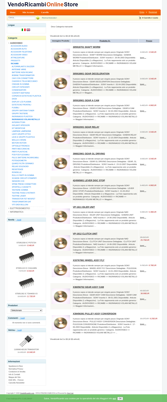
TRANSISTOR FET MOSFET (22, 199)
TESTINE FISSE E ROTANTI (22, 193)
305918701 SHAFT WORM (86, 47)
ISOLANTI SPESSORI (20, 125)
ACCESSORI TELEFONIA (21, 52)
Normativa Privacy (16, 369)
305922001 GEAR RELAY (86, 127)
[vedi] (18, 220)
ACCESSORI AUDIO (19, 46)
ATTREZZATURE (17, 58)
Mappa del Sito (15, 377)
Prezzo (149, 41)
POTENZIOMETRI (18, 160)
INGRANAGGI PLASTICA (21, 116)
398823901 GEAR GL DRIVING (89, 153)
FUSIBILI (14, 108)
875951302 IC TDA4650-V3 (26, 293)
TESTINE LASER (18, 196)
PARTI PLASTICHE (19, 152)
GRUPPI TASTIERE (19, 113)
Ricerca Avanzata (49, 18)
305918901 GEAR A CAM (86, 100)
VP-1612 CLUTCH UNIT (85, 233)
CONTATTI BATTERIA (20, 93)
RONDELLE (16, 172)
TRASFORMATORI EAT (20, 202)
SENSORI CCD (17, 181)
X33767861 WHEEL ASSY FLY (88, 260)
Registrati (153, 12)
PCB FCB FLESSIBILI (20, 155)
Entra (142, 12)
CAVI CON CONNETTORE (21, 78)
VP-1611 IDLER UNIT (84, 207)
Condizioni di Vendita (17, 372)
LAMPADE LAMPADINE (20, 131)
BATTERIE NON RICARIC (21, 72)
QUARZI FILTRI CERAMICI (22, 163)
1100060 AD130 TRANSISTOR (26, 348)
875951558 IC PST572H (26, 242)
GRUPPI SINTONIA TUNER (22, 111)
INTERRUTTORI (17, 122)
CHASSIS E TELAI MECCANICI (24, 81)
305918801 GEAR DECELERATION (91, 73)
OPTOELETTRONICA (20, 146)
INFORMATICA (16, 212)
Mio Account (28, 12)
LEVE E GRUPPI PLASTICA (22, 137)
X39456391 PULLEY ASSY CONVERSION (94, 313)
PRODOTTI (15, 61)
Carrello (45, 12)
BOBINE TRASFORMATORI (22, 75)
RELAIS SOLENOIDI (19, 166)
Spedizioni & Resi (16, 366)
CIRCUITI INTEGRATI (20, 87)
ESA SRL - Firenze (16, 380)
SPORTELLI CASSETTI (20, 187)
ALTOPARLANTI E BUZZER (22, 66)
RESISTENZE (16, 169)
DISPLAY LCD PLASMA (20, 102)
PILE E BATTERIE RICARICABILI (24, 158)
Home (12, 12)
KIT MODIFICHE (17, 128)
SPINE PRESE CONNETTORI (23, 184)
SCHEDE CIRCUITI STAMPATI (23, 178)
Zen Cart (70, 393)
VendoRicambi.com (27, 393)
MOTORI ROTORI (18, 143)
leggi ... (143, 58)
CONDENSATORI (18, 90)
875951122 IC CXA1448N (26, 267)
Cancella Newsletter (17, 383)
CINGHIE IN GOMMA (19, 84)
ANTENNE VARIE (18, 69)
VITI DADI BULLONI (19, 205)
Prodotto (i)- (105, 41)
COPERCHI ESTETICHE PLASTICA (25, 96)
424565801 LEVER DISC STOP (89, 180)
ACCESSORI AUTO (18, 49)
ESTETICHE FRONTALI (20, 105)
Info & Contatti (14, 374)
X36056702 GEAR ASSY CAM (88, 287)
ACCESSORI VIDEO (19, 55)
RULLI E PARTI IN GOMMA (22, 175)
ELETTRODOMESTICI (20, 208)
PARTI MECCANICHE (20, 149)
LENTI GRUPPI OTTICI (20, 134)
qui (114, 400)
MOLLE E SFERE (18, 140)
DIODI (13, 99)
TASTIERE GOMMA (19, 190)
